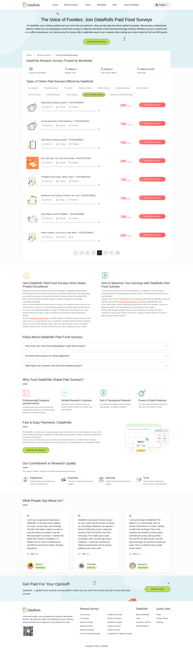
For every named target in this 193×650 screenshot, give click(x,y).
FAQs (158, 614)
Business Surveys (123, 88)
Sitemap (159, 622)
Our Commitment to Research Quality (49, 463)
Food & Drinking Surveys (93, 95)
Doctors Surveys (85, 88)
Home (55, 5)
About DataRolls (131, 5)
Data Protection (142, 626)
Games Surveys (34, 95)
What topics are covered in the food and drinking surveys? (53, 365)
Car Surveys (33, 88)
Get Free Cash (157, 589)
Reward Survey (71, 5)
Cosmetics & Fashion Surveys (121, 95)
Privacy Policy (162, 618)
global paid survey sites (40, 318)
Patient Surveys (104, 88)
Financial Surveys (51, 88)
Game (88, 5)
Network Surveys (53, 95)
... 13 (117, 253)
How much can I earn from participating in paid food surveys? (55, 346)
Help (114, 5)
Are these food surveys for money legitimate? (47, 356)
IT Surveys (68, 88)
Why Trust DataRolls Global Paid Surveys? (53, 379)
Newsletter (101, 5)
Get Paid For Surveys (96, 42)
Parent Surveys (142, 88)
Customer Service (143, 622)
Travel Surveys (72, 95)
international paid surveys (128, 302)
